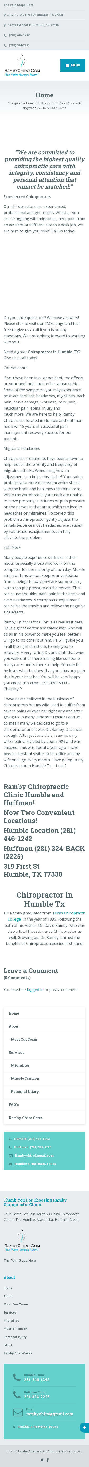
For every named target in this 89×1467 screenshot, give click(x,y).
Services (16, 1052)
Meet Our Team (24, 1039)
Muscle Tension (25, 1078)
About (14, 1026)
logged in (35, 989)
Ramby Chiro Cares (26, 1117)
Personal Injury (25, 1091)
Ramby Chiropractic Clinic (37, 1451)
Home (14, 1013)
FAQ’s (14, 1104)
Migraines (20, 1065)
